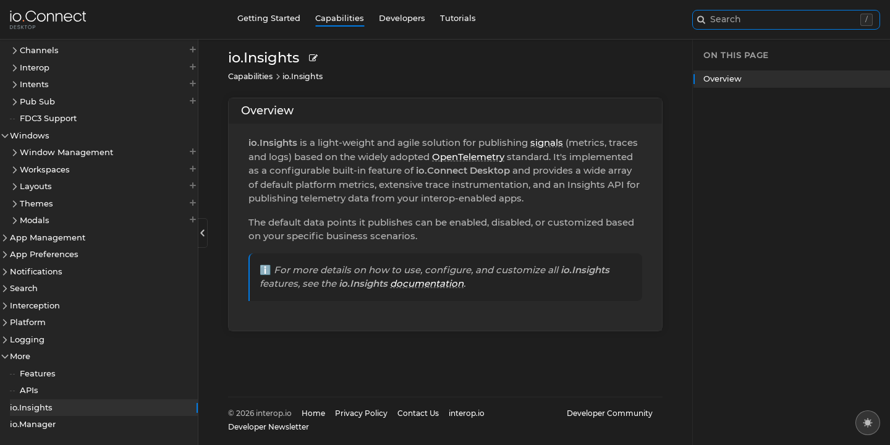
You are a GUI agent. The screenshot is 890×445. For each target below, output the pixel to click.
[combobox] (786, 20)
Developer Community (610, 413)
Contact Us (418, 413)
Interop (109, 67)
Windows (29, 135)
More (20, 356)
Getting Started (268, 18)
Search (24, 288)
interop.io (467, 413)
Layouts (109, 185)
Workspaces (109, 169)
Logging (27, 339)
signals (546, 142)
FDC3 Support (48, 118)
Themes (109, 203)
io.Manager (33, 424)
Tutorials (458, 18)
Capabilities (339, 18)
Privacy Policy (361, 413)
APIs (29, 390)
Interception (35, 305)
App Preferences (44, 254)
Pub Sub (109, 101)
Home (313, 413)
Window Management (109, 151)
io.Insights (31, 407)
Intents (109, 83)
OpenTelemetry (468, 157)
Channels (109, 49)
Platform (28, 322)
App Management (47, 237)
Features (38, 373)
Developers (402, 18)
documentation (427, 283)
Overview (267, 110)
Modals (109, 219)
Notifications (36, 271)
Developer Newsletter (268, 426)
